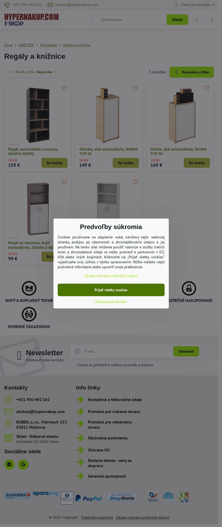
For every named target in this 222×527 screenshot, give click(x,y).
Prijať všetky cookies (111, 290)
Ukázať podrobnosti (111, 301)
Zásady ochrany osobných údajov (111, 275)
